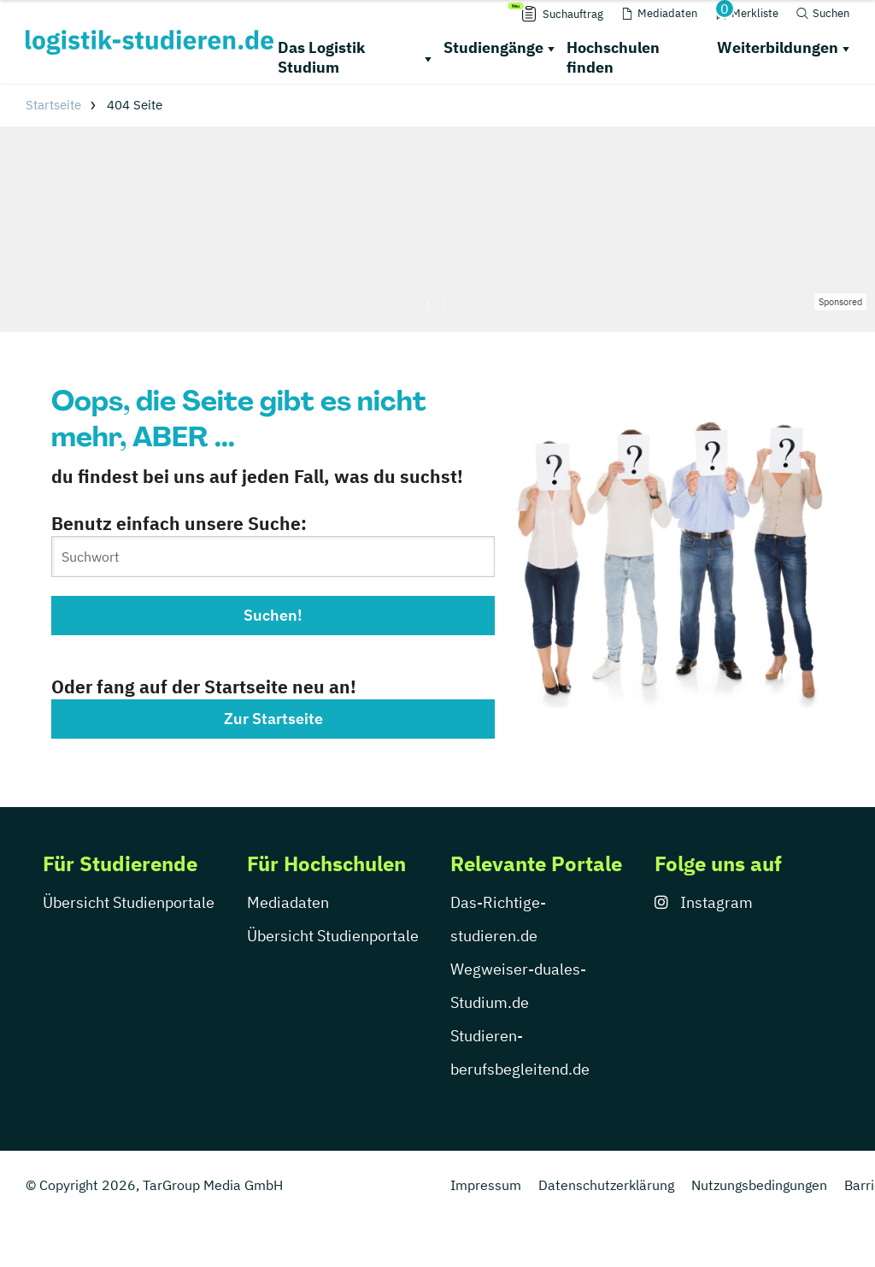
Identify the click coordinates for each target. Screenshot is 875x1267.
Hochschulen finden (613, 57)
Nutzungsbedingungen (759, 1184)
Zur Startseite (273, 718)
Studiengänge (493, 47)
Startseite (53, 105)
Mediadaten (288, 902)
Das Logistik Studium (321, 57)
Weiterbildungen (777, 47)
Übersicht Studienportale (128, 902)
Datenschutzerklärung (606, 1184)
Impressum (485, 1184)
